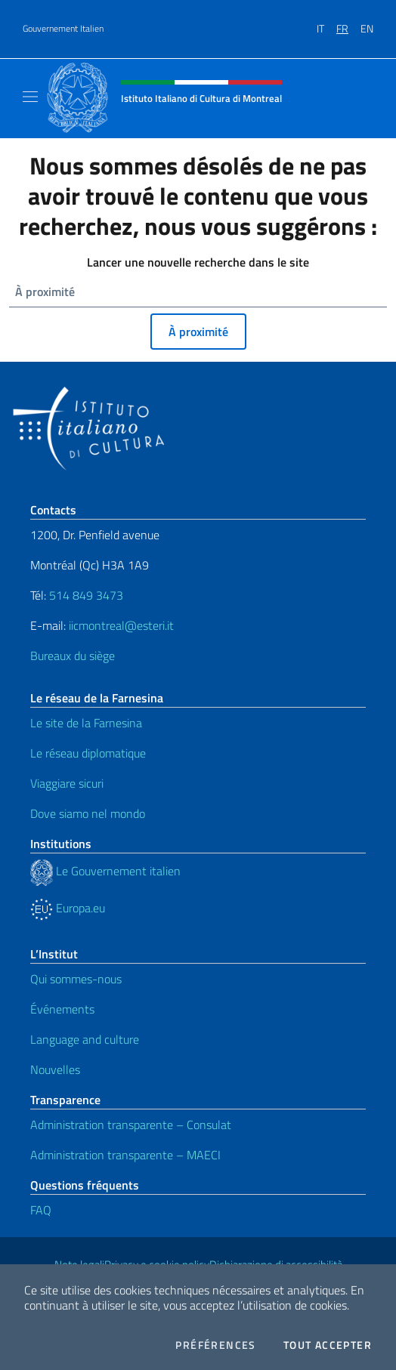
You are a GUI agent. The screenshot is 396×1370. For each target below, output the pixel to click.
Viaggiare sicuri (67, 783)
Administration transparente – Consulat (130, 1124)
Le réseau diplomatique (88, 753)
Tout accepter (327, 1345)
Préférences (215, 1345)
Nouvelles (55, 1069)
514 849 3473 (86, 595)
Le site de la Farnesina (86, 723)
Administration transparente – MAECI (125, 1155)
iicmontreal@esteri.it (121, 625)
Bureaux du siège (72, 655)
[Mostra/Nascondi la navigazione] (30, 97)
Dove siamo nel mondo (87, 813)
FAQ (40, 1210)
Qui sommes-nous (76, 979)
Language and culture (84, 1039)
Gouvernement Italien (63, 28)
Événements (62, 1009)
